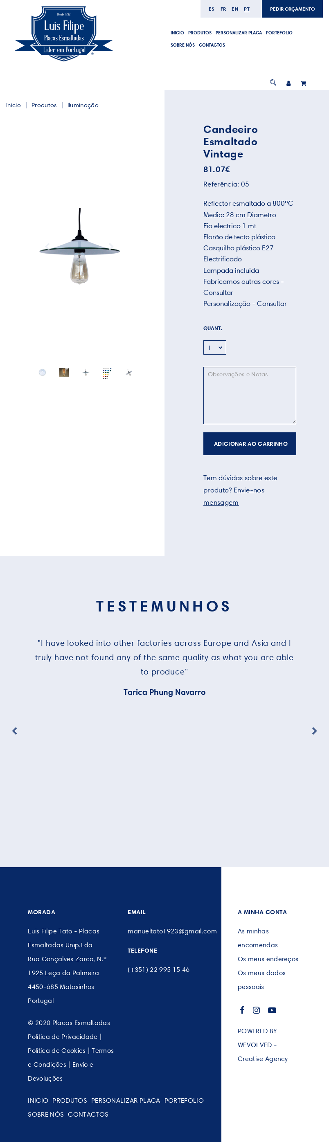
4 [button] (85, 368)
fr (223, 9)
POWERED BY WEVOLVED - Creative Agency (263, 1045)
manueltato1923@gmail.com (172, 931)
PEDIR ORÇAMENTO (292, 9)
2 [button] (73, 368)
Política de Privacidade (62, 1037)
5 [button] (91, 368)
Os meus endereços (268, 959)
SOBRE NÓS (183, 45)
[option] (79, 247)
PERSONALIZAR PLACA (239, 33)
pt (247, 9)
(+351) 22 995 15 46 (158, 969)
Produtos (200, 33)
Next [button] (111, 247)
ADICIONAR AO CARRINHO (251, 443)
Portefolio (279, 33)
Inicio (177, 33)
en (235, 9)
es (212, 9)
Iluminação (83, 105)
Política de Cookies (57, 1050)
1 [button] (67, 368)
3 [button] (79, 368)
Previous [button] (47, 247)
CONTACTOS (212, 45)
